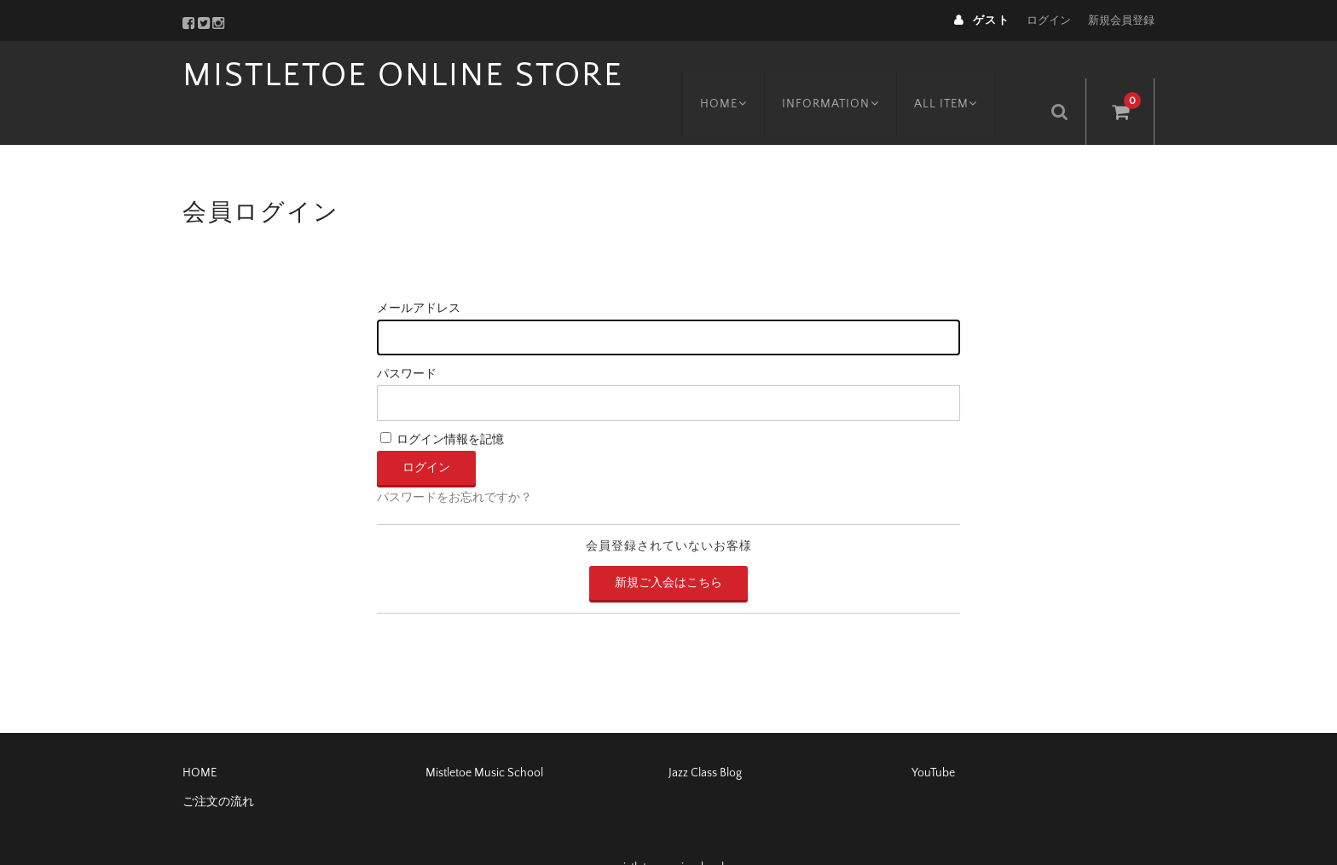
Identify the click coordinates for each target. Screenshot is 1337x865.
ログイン (1049, 20)
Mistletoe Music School (484, 735)
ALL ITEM (965, 74)
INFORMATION (845, 74)
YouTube (933, 735)
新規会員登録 (1121, 20)
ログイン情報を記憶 (442, 403)
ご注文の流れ (218, 764)
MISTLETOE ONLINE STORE (402, 75)
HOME (733, 74)
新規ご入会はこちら (668, 545)
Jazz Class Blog (705, 735)
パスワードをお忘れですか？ (454, 461)
